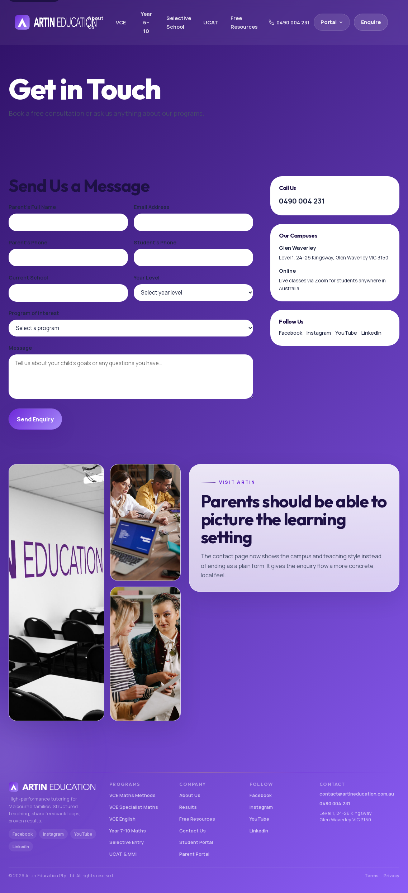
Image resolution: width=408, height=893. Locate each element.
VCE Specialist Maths (133, 807)
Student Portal (196, 842)
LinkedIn (371, 332)
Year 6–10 (146, 22)
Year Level (147, 277)
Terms (372, 876)
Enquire (371, 22)
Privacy (391, 876)
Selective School (178, 22)
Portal (332, 22)
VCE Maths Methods (132, 795)
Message (20, 347)
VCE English (122, 819)
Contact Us (192, 830)
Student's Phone (155, 242)
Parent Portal (194, 854)
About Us (96, 22)
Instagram (319, 332)
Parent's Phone (28, 242)
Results (188, 807)
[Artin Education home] (45, 22)
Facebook (290, 332)
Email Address (151, 207)
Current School (28, 277)
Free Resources (244, 22)
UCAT (210, 22)
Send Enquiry (35, 419)
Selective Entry (126, 842)
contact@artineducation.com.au (356, 794)
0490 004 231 (289, 22)
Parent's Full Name (32, 207)
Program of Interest (34, 313)
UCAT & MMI (123, 854)
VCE (121, 22)
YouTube (346, 332)
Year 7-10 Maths (127, 830)
